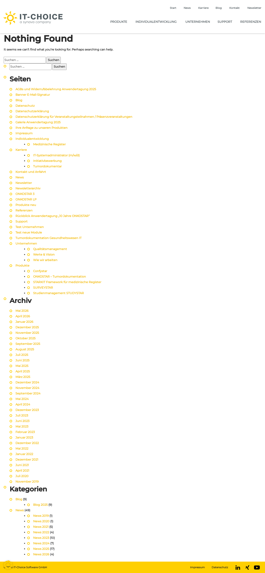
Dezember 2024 (27, 382)
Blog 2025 (40, 504)
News (187, 8)
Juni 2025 (22, 360)
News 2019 (41, 516)
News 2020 (41, 521)
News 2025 (41, 549)
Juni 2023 (22, 421)
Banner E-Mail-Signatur (32, 94)
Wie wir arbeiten (45, 260)
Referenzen (250, 22)
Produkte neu (25, 205)
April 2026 (22, 316)
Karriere (203, 8)
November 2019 (27, 481)
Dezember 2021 (26, 459)
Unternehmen (197, 22)
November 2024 (27, 388)
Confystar (40, 271)
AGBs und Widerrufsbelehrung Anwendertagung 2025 (55, 89)
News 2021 (41, 527)
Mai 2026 (22, 310)
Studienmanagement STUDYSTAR (58, 293)
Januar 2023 (24, 437)
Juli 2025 (21, 355)
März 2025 (22, 377)
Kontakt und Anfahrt (30, 172)
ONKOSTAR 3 (24, 194)
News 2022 (41, 532)
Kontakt (234, 8)
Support (225, 22)
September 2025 (27, 344)
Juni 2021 (22, 465)
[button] (8, 565)
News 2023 (41, 538)
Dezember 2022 (27, 443)
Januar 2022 (24, 454)
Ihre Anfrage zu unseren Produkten (41, 128)
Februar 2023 (25, 432)
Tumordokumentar (47, 166)
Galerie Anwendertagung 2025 (38, 122)
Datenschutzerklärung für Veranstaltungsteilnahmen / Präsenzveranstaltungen (74, 116)
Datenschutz (25, 105)
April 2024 (22, 404)
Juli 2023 (21, 415)
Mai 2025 (21, 366)
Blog (218, 8)
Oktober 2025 (25, 338)
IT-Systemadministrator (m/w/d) (56, 155)
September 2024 (27, 393)
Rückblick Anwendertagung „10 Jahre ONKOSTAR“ (52, 216)
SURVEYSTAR (43, 287)
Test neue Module (28, 232)
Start (173, 8)
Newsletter (254, 8)
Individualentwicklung (155, 22)
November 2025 (27, 333)
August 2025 (24, 349)
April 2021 (22, 470)
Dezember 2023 (27, 410)
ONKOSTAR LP (25, 199)
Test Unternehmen (29, 227)
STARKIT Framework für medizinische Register (67, 282)
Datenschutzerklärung (32, 111)
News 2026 (41, 554)
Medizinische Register (49, 144)
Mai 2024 (22, 399)
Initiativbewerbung (47, 161)
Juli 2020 (22, 476)
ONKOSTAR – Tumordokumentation (59, 276)
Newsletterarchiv (27, 188)
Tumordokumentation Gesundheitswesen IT (48, 238)
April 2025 (22, 371)
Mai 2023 (21, 426)
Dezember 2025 (27, 327)
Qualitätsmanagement (50, 249)
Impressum (24, 133)
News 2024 (41, 543)
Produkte (118, 22)
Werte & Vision (44, 254)
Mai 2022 (21, 448)
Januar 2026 (24, 322)
